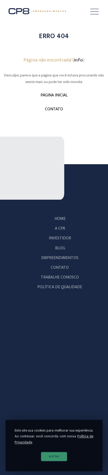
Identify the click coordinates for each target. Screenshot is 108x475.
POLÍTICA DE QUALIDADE (62, 287)
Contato (62, 267)
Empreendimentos (62, 257)
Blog (62, 248)
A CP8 (62, 228)
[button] (90, 11)
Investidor (62, 238)
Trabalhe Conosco (62, 277)
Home (62, 218)
